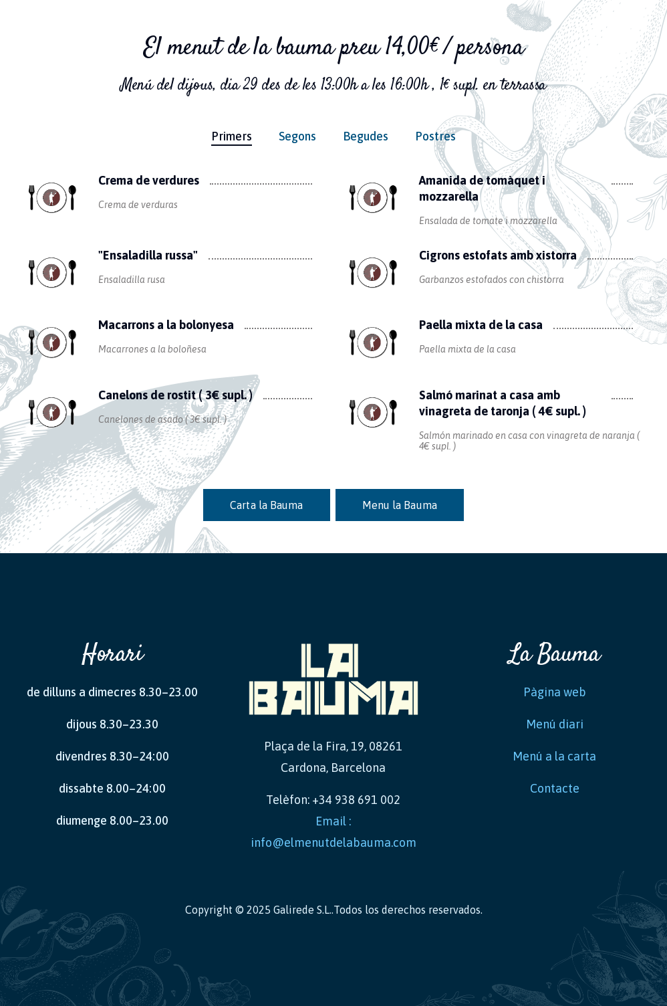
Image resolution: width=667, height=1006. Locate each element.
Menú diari (554, 724)
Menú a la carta (554, 756)
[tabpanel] (333, 333)
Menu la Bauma (399, 505)
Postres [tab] (435, 136)
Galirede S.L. (302, 910)
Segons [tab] (297, 136)
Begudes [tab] (365, 136)
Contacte (554, 788)
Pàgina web (554, 692)
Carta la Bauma (266, 505)
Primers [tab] (231, 136)
